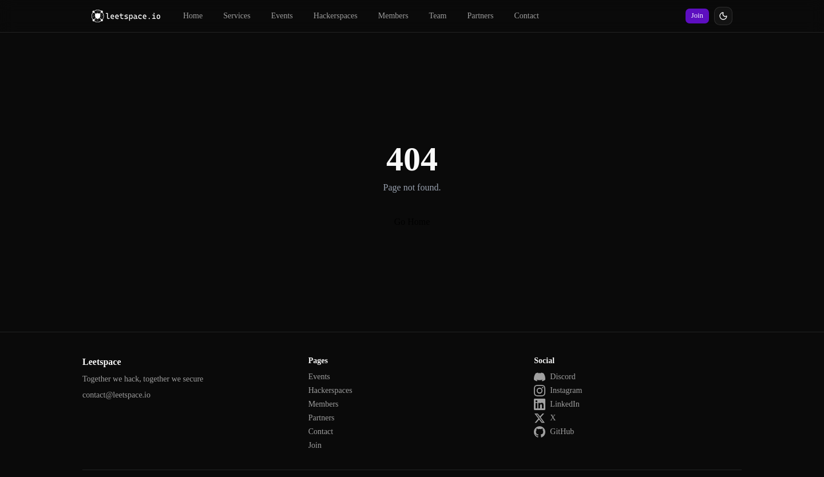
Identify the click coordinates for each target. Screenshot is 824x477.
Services (236, 15)
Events (282, 15)
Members (393, 15)
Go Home (412, 221)
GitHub (554, 432)
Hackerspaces (336, 15)
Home (193, 15)
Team (438, 15)
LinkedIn (556, 404)
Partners (481, 15)
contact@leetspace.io (116, 395)
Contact (526, 15)
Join (697, 15)
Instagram (558, 390)
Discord (554, 377)
